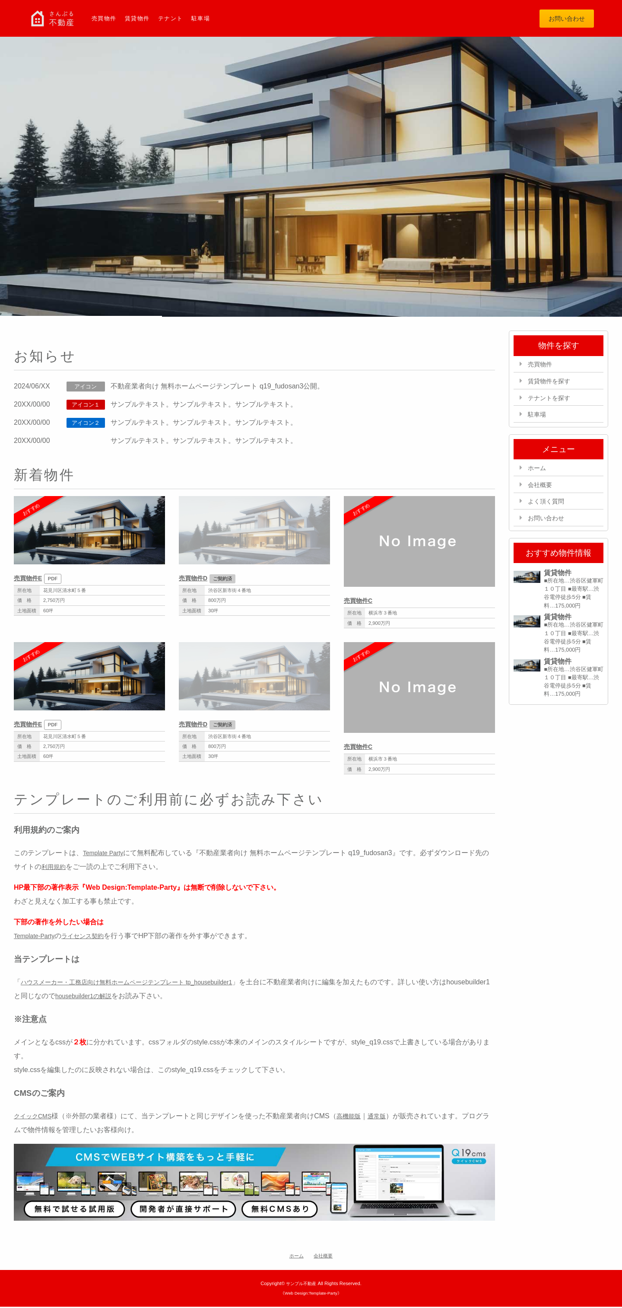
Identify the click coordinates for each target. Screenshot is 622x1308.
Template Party (106, 854)
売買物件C (360, 602)
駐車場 (207, 19)
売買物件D (195, 579)
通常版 (386, 1117)
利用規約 (55, 868)
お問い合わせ (563, 18)
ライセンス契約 (91, 937)
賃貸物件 (140, 19)
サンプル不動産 (301, 1284)
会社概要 (542, 490)
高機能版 (355, 1117)
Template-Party (37, 937)
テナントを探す (553, 400)
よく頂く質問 (549, 507)
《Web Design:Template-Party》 (311, 1294)
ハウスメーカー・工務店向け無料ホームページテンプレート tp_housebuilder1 (141, 983)
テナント (175, 19)
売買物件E (30, 579)
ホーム (539, 472)
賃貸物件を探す (553, 383)
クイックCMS (35, 1117)
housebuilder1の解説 (131, 997)
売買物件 (105, 19)
